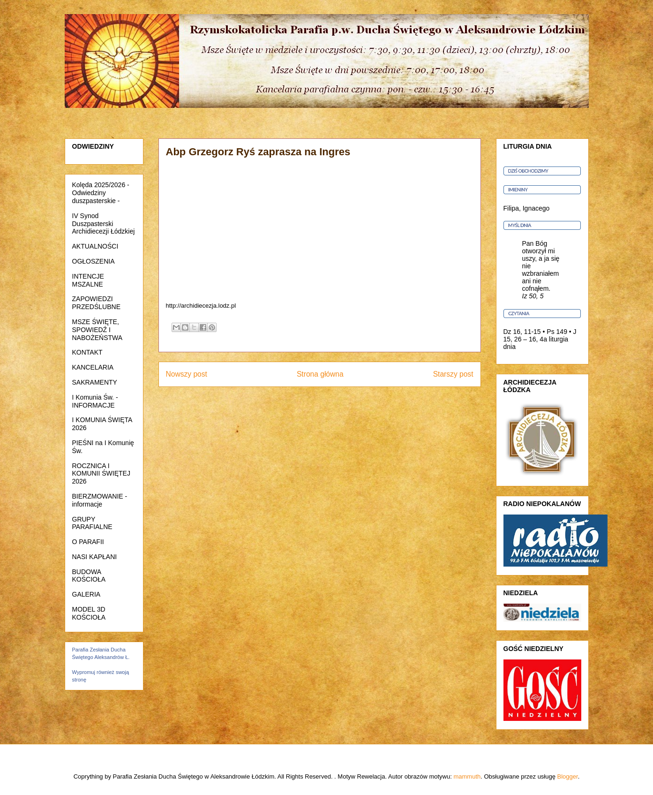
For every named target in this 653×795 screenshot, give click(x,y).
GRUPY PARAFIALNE (92, 523)
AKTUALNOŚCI (95, 246)
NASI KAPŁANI (94, 556)
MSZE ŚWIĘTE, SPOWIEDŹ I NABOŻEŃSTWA (97, 329)
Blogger (567, 776)
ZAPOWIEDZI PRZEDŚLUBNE (96, 302)
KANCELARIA (93, 367)
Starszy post (453, 374)
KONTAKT (87, 352)
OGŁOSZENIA (93, 261)
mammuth (466, 776)
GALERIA (86, 594)
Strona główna (320, 374)
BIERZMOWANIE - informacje (100, 500)
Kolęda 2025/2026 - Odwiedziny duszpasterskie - (100, 192)
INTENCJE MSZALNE (88, 280)
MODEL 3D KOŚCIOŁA (89, 613)
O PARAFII (88, 541)
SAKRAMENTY (94, 382)
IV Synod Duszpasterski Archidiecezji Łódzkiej (103, 223)
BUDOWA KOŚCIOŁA (89, 575)
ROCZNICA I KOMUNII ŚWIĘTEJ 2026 (101, 473)
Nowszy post (186, 374)
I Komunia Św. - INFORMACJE (95, 401)
